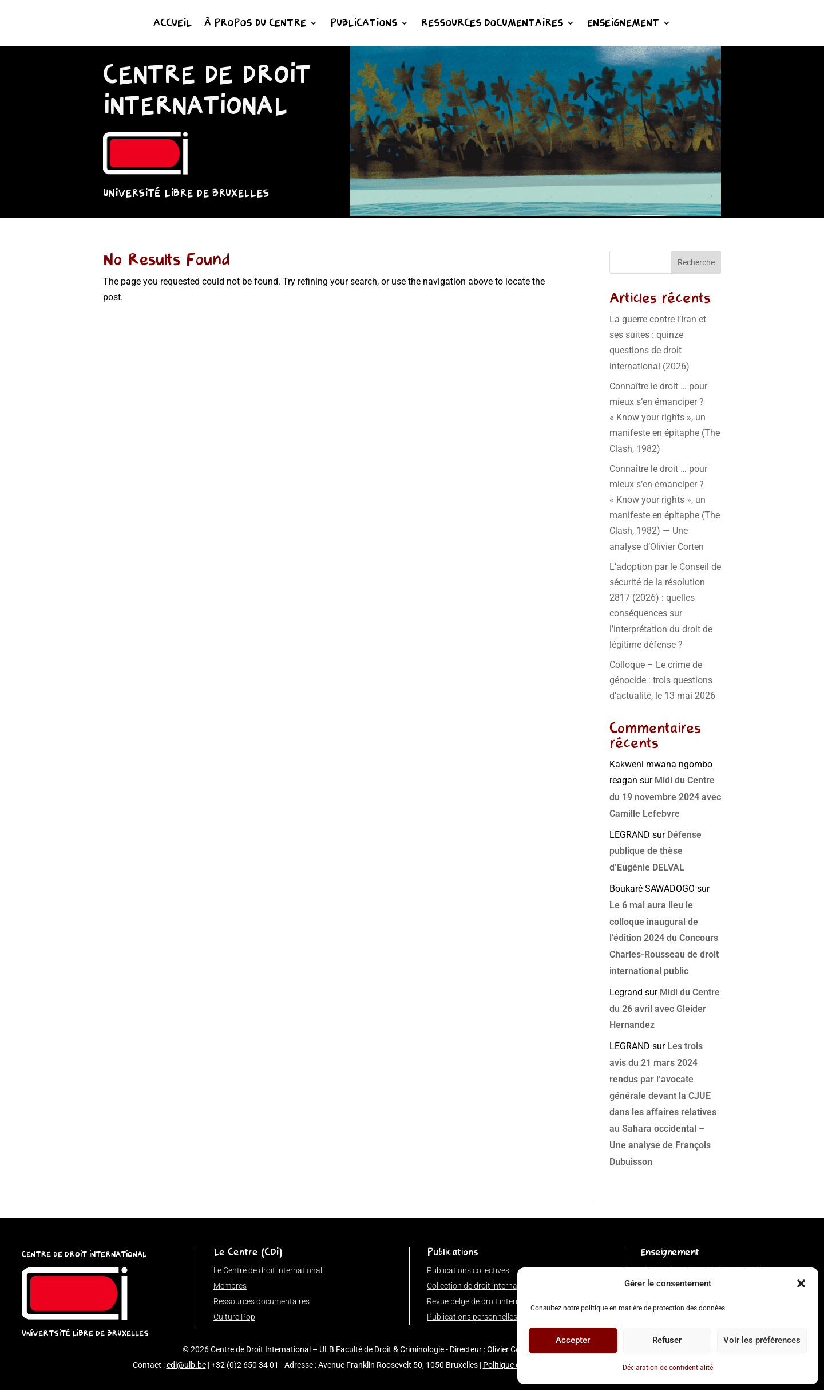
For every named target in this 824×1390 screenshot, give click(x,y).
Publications (363, 24)
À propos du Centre (255, 24)
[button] (801, 1283)
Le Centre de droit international (267, 1270)
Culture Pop (234, 1316)
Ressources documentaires (492, 24)
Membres (230, 1285)
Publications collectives (468, 1270)
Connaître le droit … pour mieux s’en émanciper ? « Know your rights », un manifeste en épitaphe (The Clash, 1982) (664, 417)
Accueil (172, 24)
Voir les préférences (762, 1340)
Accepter (573, 1340)
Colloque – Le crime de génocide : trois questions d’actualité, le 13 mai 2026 (662, 680)
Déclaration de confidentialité (668, 1368)
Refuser (667, 1340)
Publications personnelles (472, 1316)
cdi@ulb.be (186, 1364)
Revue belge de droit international (486, 1301)
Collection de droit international (482, 1285)
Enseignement (623, 24)
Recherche (696, 262)
